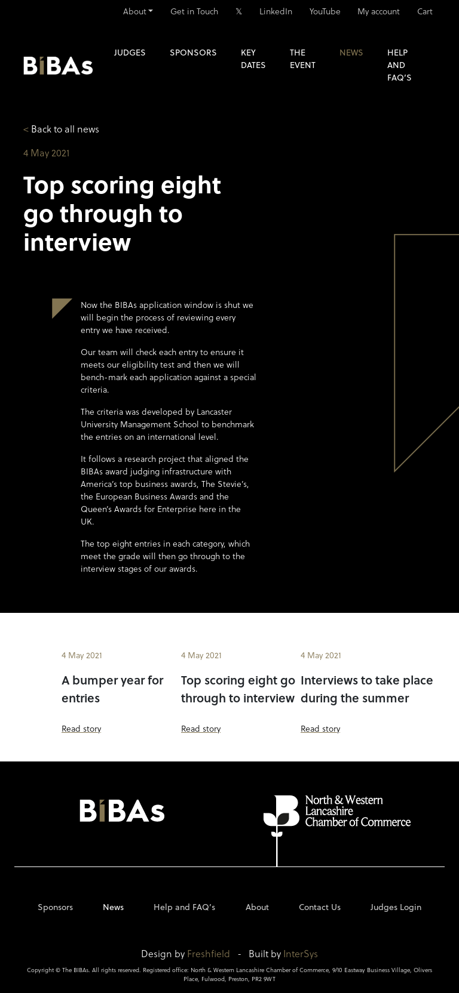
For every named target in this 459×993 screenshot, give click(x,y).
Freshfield (208, 953)
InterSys (300, 953)
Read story (81, 728)
